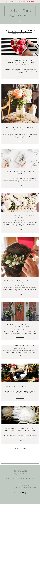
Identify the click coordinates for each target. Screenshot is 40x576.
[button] (20, 21)
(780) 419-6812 (30, 479)
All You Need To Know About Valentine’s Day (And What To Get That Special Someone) (20, 62)
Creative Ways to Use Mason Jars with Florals (20, 128)
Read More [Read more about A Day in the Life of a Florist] (20, 398)
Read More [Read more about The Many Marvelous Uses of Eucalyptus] (20, 185)
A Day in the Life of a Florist (20, 386)
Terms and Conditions (20, 500)
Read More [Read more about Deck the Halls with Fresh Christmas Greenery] (20, 337)
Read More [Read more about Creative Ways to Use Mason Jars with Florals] (20, 141)
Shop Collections (25, 484)
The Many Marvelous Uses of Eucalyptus (20, 172)
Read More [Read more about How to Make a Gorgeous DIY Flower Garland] (20, 229)
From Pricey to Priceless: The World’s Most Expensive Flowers (20, 429)
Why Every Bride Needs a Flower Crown (20, 282)
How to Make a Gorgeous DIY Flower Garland (20, 217)
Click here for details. (26, 1)
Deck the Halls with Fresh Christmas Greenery (20, 326)
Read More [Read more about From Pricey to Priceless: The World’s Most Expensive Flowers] (20, 440)
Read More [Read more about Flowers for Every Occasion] (20, 356)
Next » (25, 448)
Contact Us (25, 486)
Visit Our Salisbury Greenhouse (25, 488)
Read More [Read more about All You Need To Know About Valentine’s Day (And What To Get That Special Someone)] (20, 76)
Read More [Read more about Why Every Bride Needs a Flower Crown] (20, 294)
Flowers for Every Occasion (20, 346)
